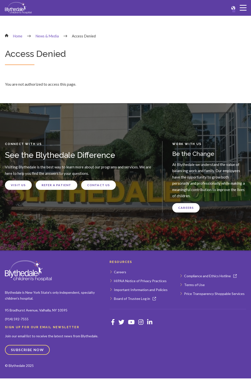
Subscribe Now (27, 350)
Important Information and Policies (141, 290)
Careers (186, 208)
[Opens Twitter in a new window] (121, 322)
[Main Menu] (243, 8)
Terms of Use (194, 285)
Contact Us (98, 185)
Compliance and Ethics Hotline (207, 276)
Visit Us (18, 185)
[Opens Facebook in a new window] (113, 322)
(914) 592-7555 (17, 319)
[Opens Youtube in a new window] (131, 322)
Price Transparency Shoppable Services (214, 294)
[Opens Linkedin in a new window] (149, 322)
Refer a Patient (56, 185)
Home (17, 36)
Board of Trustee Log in (132, 298)
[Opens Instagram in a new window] (140, 322)
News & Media (47, 36)
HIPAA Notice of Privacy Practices (140, 281)
